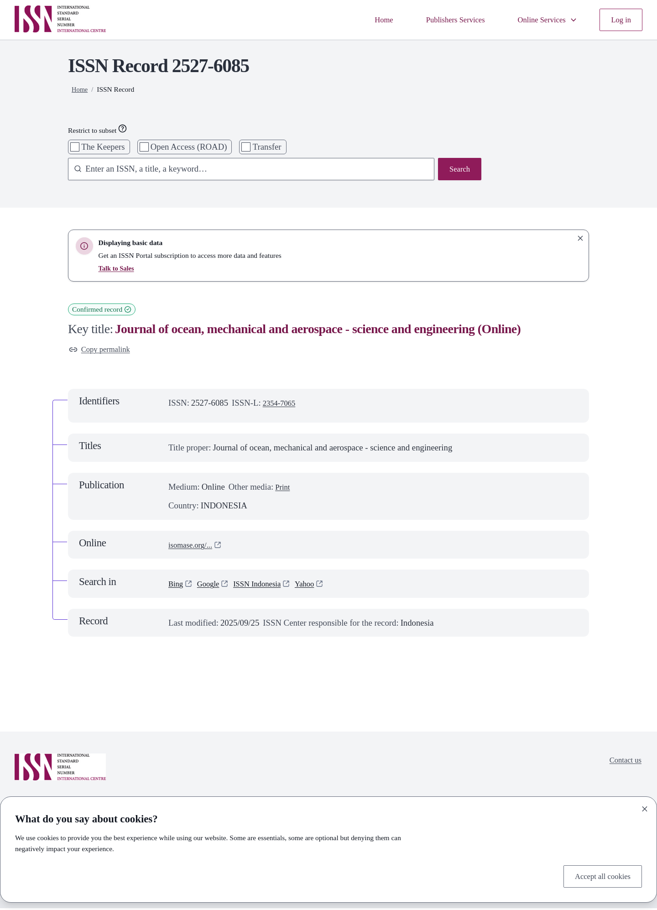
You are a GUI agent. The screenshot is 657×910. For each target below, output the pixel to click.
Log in (620, 20)
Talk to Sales (118, 268)
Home (365, 20)
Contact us (623, 763)
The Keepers (103, 147)
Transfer (267, 147)
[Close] (644, 807)
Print (283, 488)
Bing (176, 586)
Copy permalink (102, 350)
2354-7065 (281, 405)
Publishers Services (442, 20)
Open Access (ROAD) (189, 147)
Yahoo (317, 586)
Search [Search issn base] (458, 170)
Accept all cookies (599, 875)
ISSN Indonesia (265, 586)
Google (211, 586)
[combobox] (246, 170)
